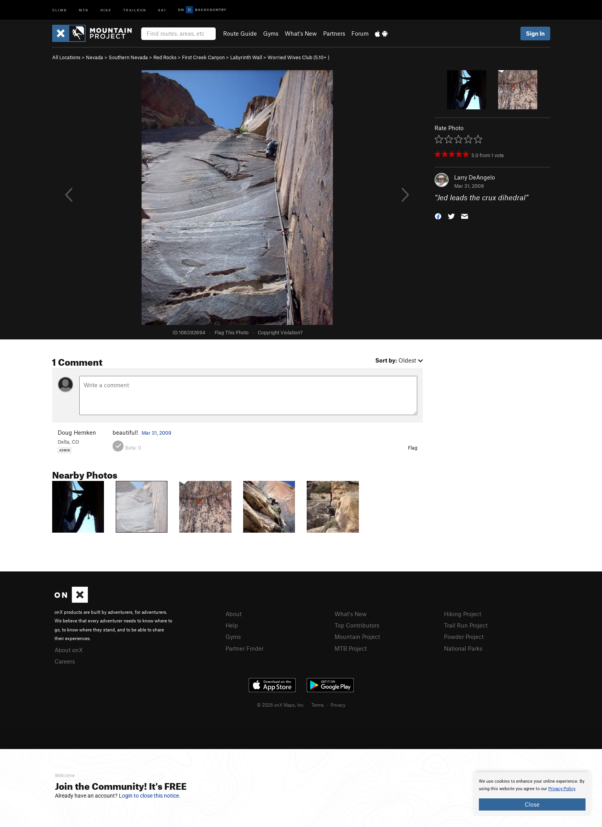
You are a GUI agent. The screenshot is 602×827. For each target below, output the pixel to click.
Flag (412, 447)
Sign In (535, 33)
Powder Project (464, 636)
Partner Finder (245, 648)
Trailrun (134, 9)
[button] (438, 215)
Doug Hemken (77, 432)
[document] (532, 794)
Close (532, 804)
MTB (84, 9)
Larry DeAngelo (474, 177)
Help (232, 625)
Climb (59, 9)
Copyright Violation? (280, 332)
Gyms (270, 33)
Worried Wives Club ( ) (298, 57)
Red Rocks (164, 57)
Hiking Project (462, 613)
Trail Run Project (465, 625)
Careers (65, 661)
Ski (162, 9)
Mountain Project (357, 636)
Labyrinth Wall (246, 57)
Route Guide (240, 33)
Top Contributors (357, 625)
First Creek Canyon (203, 57)
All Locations (66, 57)
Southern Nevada (128, 57)
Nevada (94, 57)
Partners (334, 33)
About (234, 613)
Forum (360, 33)
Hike (105, 9)
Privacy (338, 704)
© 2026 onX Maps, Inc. (281, 704)
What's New (301, 33)
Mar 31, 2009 (156, 433)
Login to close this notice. (149, 796)
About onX (69, 649)
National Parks (463, 648)
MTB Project (351, 648)
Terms (317, 704)
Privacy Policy (561, 788)
